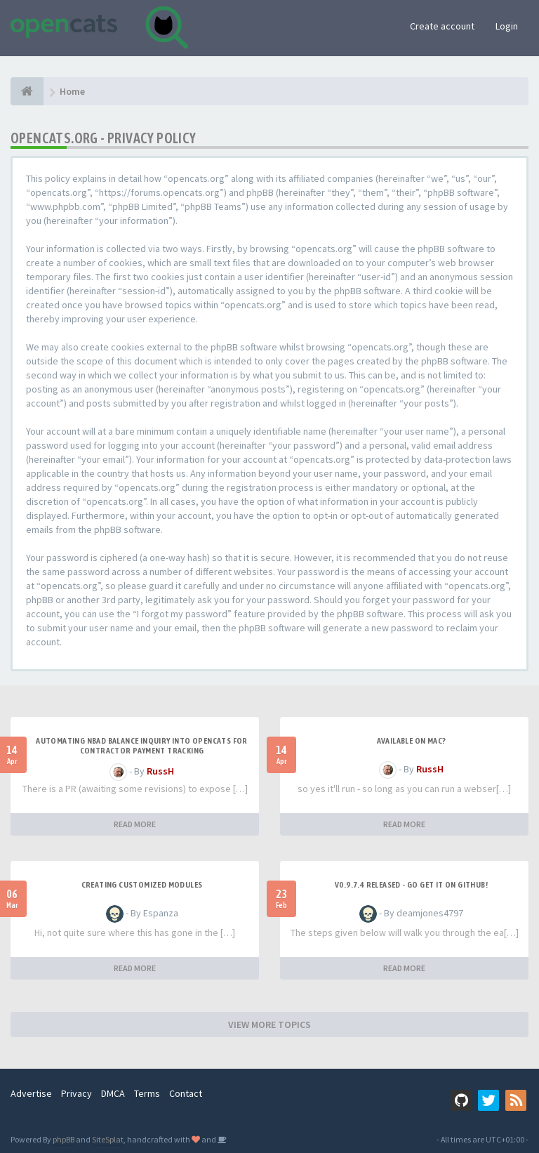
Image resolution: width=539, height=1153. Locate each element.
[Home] (27, 91)
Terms (147, 1093)
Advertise (31, 1093)
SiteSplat (108, 1139)
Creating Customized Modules (142, 885)
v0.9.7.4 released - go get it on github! (411, 885)
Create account (442, 26)
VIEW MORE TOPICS (269, 1024)
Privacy (76, 1093)
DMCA (113, 1093)
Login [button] (506, 26)
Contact (185, 1093)
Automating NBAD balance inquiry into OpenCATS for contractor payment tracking (142, 746)
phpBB (63, 1139)
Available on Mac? (411, 741)
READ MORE (135, 824)
